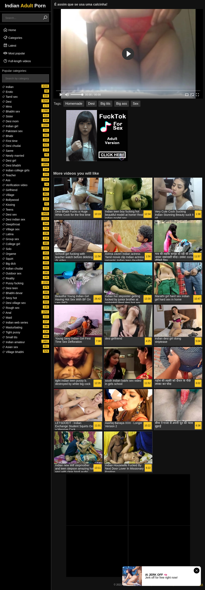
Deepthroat (11, 224)
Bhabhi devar (12, 293)
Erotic (7, 91)
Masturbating (12, 327)
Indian (8, 87)
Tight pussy (11, 332)
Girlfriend (9, 190)
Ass (6, 180)
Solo (6, 249)
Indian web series (15, 322)
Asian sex (10, 347)
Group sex (10, 239)
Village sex (10, 229)
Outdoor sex (11, 273)
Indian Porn (25, 5)
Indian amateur (13, 342)
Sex (136, 103)
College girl (11, 244)
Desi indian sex (13, 219)
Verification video (14, 185)
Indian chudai (12, 268)
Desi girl (9, 160)
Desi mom (10, 121)
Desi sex (9, 214)
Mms (7, 106)
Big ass (121, 103)
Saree (7, 150)
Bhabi (7, 136)
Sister (7, 116)
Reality (8, 278)
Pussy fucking (12, 283)
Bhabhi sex (11, 111)
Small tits (9, 337)
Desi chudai (11, 145)
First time (9, 141)
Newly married (13, 155)
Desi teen (10, 288)
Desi (6, 101)
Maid (7, 317)
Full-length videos (17, 61)
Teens (7, 209)
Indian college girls (16, 170)
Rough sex (10, 307)
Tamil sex (10, 96)
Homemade (73, 103)
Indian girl (10, 126)
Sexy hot (9, 298)
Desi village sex (14, 303)
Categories (12, 37)
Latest (9, 45)
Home (9, 30)
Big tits (105, 103)
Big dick (9, 263)
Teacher (9, 175)
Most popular (14, 53)
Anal (6, 312)
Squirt (7, 258)
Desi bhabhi (11, 165)
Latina (8, 234)
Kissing (8, 204)
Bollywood (10, 199)
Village (8, 195)
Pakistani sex (12, 131)
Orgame (9, 253)
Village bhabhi (13, 352)
